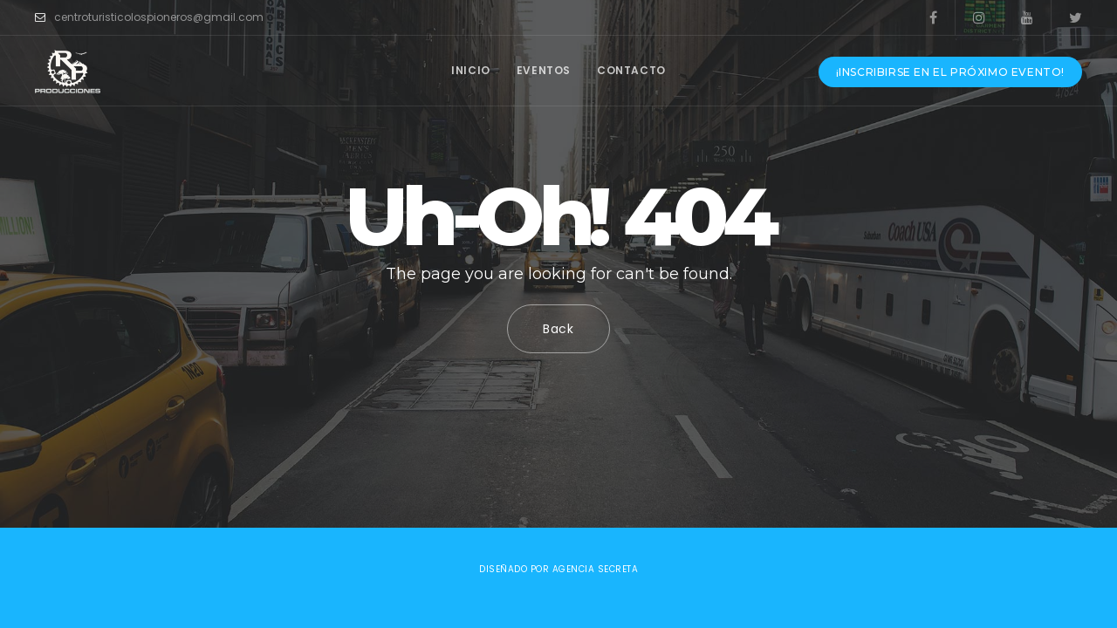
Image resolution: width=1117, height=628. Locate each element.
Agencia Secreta (595, 569)
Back (558, 329)
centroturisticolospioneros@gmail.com (149, 17)
